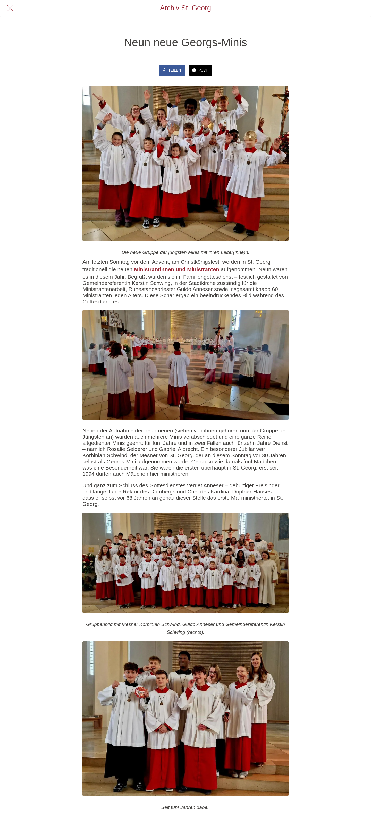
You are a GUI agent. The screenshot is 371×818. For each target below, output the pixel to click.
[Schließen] (10, 8)
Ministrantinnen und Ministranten (176, 269)
